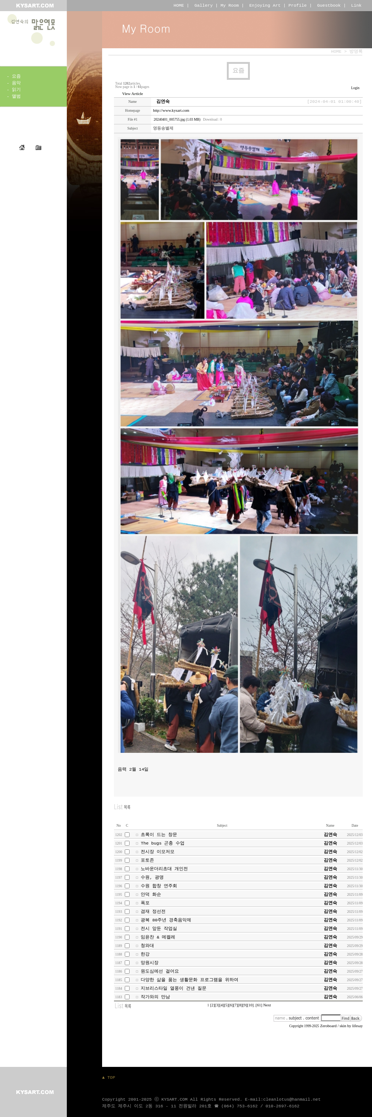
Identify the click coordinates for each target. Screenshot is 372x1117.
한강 (145, 954)
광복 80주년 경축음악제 (166, 920)
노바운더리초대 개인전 (164, 869)
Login (355, 88)
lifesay (357, 1026)
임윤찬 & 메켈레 (158, 937)
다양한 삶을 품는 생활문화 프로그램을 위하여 (189, 980)
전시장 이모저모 (157, 852)
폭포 (145, 903)
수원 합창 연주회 (159, 886)
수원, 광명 (152, 877)
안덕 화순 (151, 894)
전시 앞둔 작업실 (159, 928)
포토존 (147, 860)
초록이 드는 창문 (159, 834)
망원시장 (150, 963)
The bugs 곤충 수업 (163, 843)
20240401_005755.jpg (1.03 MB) (177, 119)
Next (267, 1005)
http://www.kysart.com (171, 110)
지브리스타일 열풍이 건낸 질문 (173, 988)
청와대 (147, 945)
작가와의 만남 (155, 997)
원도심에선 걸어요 (160, 971)
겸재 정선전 (153, 911)
